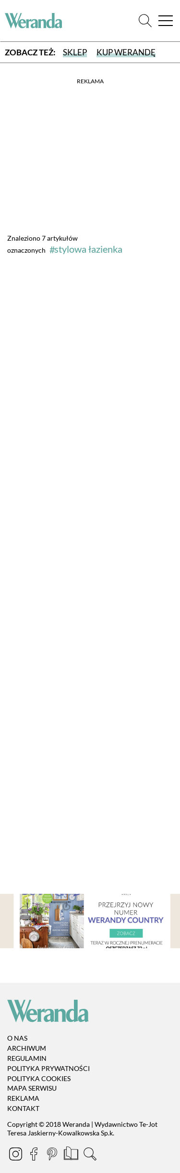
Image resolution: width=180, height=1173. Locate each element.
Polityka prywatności (48, 1068)
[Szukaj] (145, 21)
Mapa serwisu (32, 1088)
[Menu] (165, 21)
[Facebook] (34, 1155)
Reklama (23, 1098)
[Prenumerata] (72, 1155)
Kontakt (23, 1108)
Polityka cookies (39, 1078)
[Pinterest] (53, 1155)
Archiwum (26, 1048)
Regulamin (27, 1058)
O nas (17, 1038)
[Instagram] (16, 1155)
